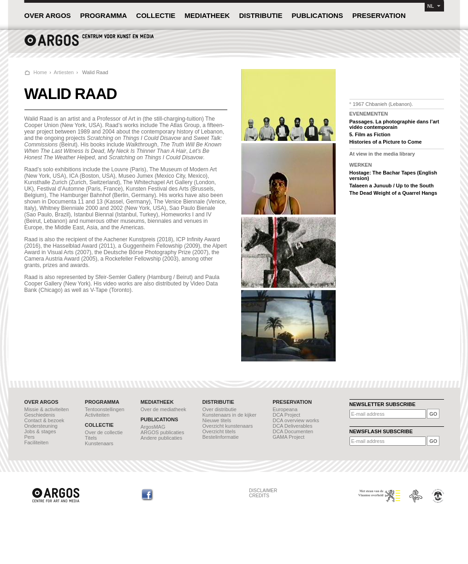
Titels (91, 438)
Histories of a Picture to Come (386, 142)
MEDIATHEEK (207, 15)
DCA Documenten (293, 431)
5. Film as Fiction (370, 134)
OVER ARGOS (47, 15)
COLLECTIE (155, 15)
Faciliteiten (36, 442)
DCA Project (286, 415)
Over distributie (219, 409)
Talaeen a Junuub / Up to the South (392, 185)
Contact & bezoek (44, 420)
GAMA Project (288, 437)
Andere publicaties (162, 438)
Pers (29, 437)
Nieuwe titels (216, 420)
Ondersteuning (41, 426)
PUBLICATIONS (317, 15)
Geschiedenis (39, 415)
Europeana (285, 409)
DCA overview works (296, 420)
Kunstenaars (99, 443)
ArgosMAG (153, 427)
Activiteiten (97, 415)
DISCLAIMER (263, 490)
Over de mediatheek (163, 409)
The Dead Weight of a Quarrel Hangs (394, 193)
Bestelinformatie (220, 437)
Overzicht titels (219, 431)
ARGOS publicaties (162, 432)
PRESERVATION (379, 15)
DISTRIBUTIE (260, 15)
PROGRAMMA (103, 15)
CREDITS (259, 495)
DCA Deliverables (292, 426)
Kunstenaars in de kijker (229, 415)
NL (430, 6)
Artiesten (64, 72)
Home (40, 72)
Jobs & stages (40, 431)
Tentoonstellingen (104, 409)
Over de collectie (104, 432)
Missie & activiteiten (46, 409)
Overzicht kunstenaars (227, 426)
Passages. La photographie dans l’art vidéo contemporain (394, 124)
